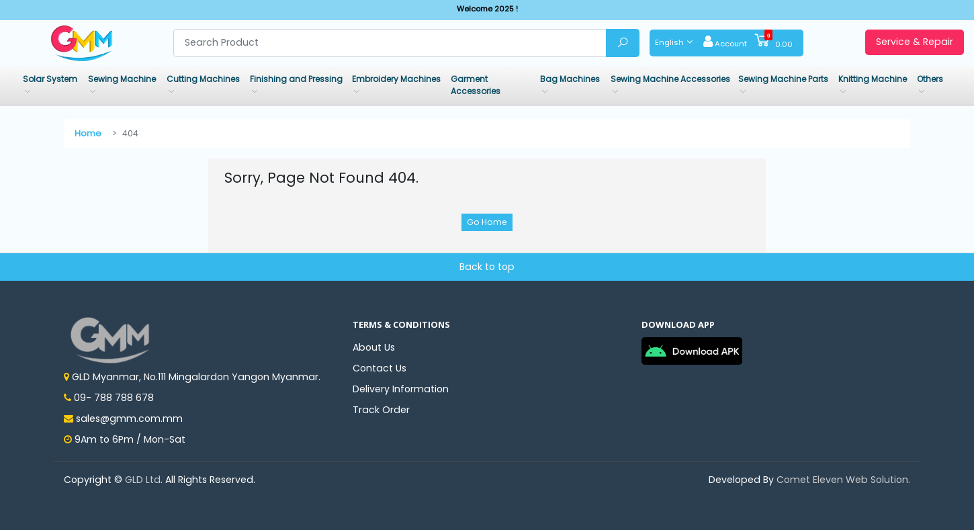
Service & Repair (914, 41)
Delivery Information (401, 389)
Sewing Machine (122, 79)
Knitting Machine (872, 79)
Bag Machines (570, 79)
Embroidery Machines (396, 79)
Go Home (487, 222)
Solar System (50, 79)
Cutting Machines (203, 79)
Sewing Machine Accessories (670, 79)
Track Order (381, 409)
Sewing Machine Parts (783, 79)
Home (88, 133)
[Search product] (390, 43)
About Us (374, 347)
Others (930, 79)
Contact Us (379, 368)
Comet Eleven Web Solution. (843, 479)
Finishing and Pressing (296, 79)
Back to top (487, 266)
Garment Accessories (475, 85)
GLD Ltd (143, 479)
